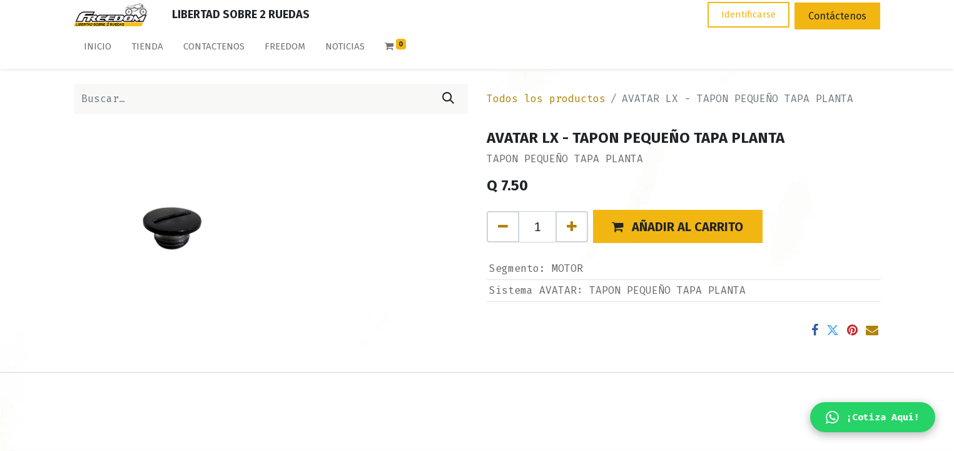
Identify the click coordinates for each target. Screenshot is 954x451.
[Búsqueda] (448, 99)
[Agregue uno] (572, 226)
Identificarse (748, 14)
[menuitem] (97, 49)
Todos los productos (546, 98)
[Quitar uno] (503, 226)
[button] (678, 226)
